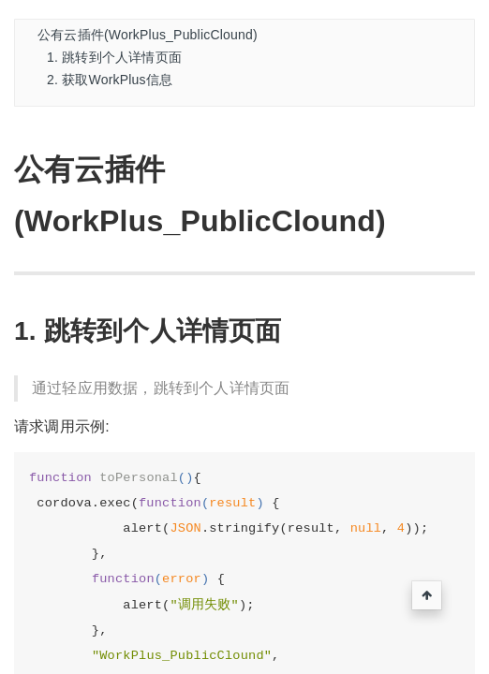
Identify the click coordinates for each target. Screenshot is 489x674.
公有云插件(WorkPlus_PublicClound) (147, 34)
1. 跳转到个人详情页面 (114, 57)
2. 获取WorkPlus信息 (109, 79)
